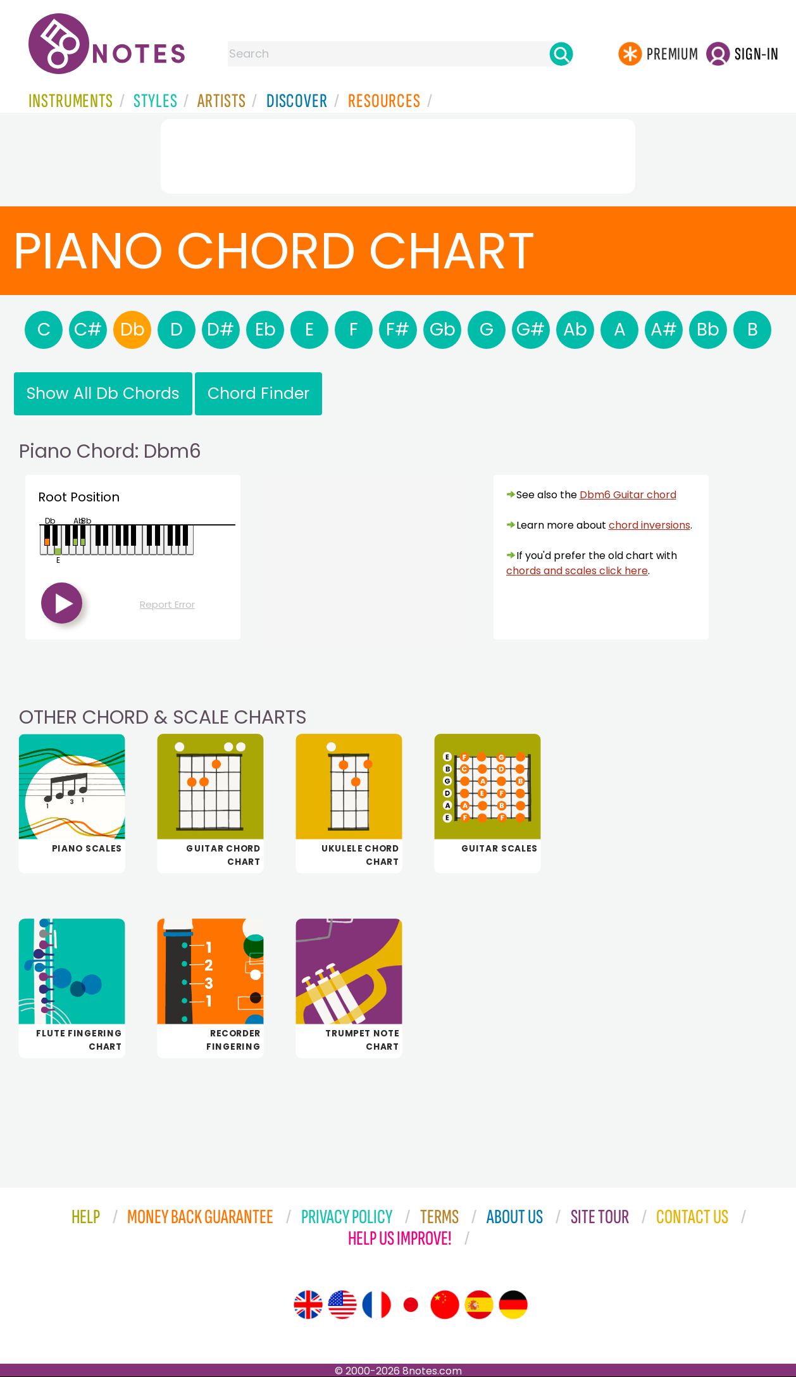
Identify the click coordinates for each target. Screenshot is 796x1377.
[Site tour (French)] (376, 1305)
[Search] (561, 54)
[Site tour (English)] (308, 1305)
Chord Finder (258, 393)
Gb (443, 329)
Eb (265, 329)
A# (664, 329)
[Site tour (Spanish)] (479, 1305)
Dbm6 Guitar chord (628, 494)
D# (221, 329)
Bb (708, 329)
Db (132, 329)
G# (530, 329)
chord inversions (649, 525)
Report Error (167, 604)
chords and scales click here (577, 570)
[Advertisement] (398, 153)
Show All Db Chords (103, 393)
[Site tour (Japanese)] (410, 1305)
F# (398, 329)
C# (88, 329)
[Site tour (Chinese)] (445, 1305)
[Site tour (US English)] (342, 1305)
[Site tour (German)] (513, 1305)
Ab (575, 329)
